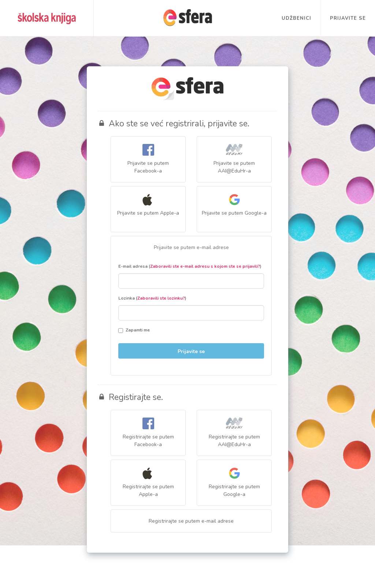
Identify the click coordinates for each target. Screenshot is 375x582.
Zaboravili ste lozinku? (161, 298)
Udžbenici (296, 18)
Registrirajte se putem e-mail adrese (191, 521)
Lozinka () (152, 298)
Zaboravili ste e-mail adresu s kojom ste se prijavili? (205, 266)
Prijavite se (348, 18)
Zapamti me (134, 330)
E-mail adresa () (189, 266)
